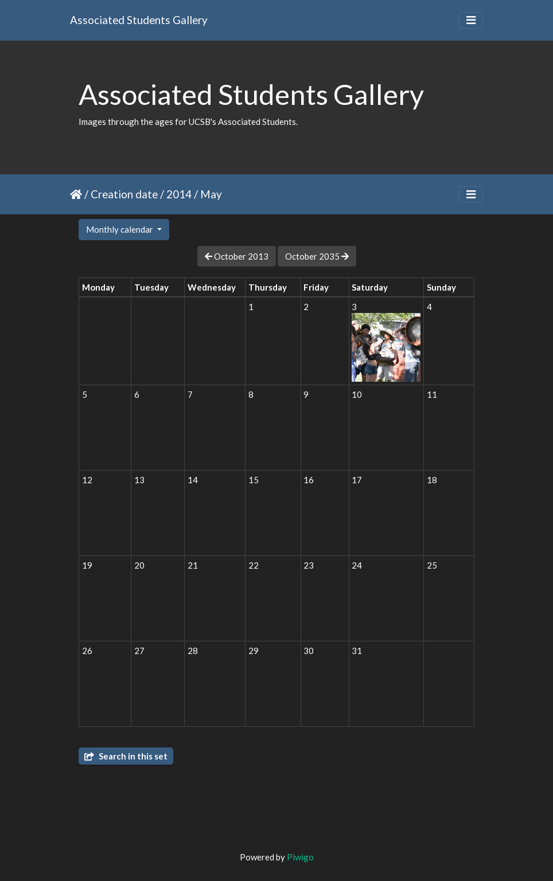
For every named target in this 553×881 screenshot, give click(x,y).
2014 (179, 194)
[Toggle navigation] (471, 20)
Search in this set (126, 756)
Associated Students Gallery (139, 19)
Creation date (124, 194)
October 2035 (317, 256)
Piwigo (300, 857)
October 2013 (236, 256)
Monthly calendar (120, 229)
